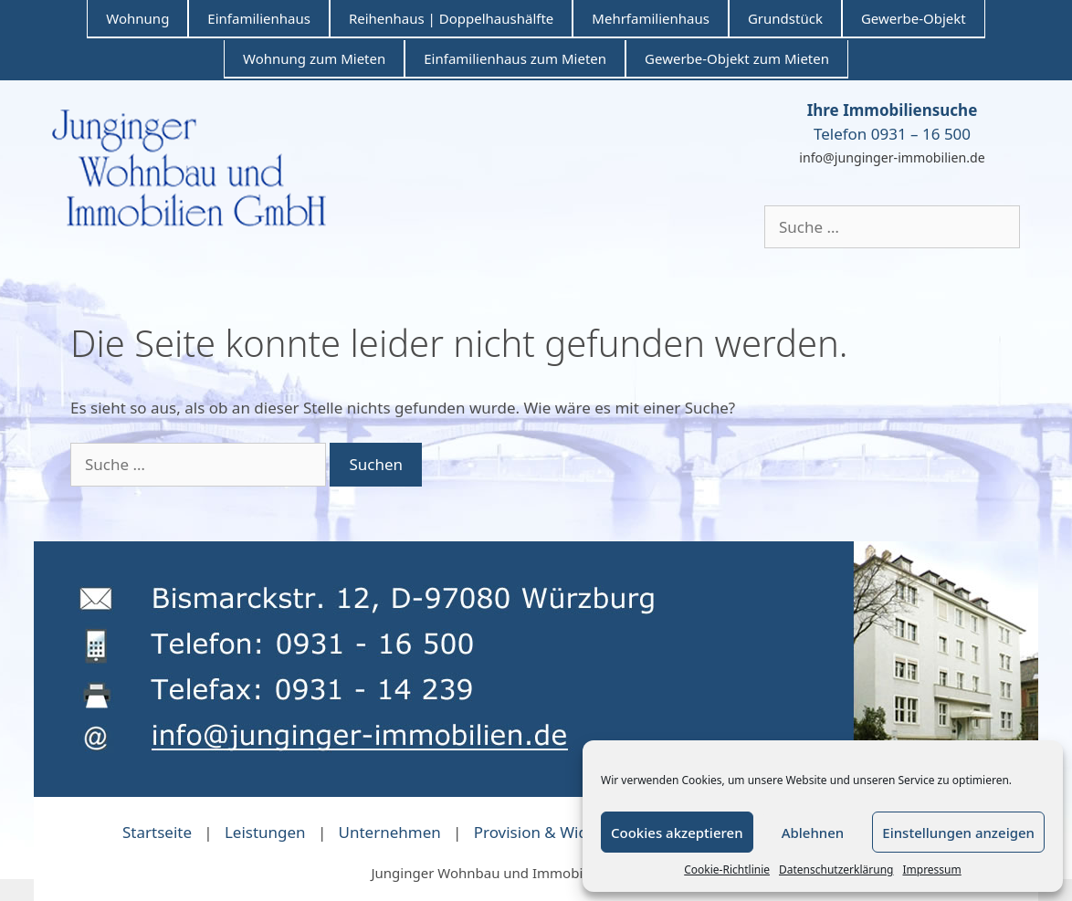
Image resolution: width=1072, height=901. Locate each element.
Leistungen (265, 832)
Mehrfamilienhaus (650, 18)
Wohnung (137, 18)
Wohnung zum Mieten (314, 58)
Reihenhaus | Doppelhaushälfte (451, 18)
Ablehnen (813, 832)
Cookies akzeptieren (677, 832)
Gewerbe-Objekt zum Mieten (737, 58)
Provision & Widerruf (549, 832)
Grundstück (785, 18)
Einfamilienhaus (258, 18)
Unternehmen (390, 832)
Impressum (931, 869)
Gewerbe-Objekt (913, 18)
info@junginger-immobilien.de (891, 157)
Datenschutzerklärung (836, 869)
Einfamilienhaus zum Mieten (515, 58)
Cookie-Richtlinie (727, 869)
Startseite (157, 832)
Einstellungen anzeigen (958, 832)
